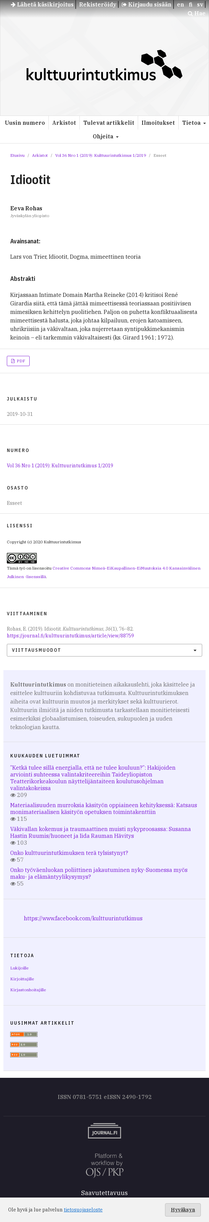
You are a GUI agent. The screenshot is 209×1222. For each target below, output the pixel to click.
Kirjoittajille (22, 978)
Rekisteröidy (97, 4)
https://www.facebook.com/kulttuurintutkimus (83, 918)
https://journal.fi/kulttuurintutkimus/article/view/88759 (70, 636)
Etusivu (17, 155)
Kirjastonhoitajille (28, 989)
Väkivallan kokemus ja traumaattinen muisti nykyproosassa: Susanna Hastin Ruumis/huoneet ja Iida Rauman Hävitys (100, 832)
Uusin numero (25, 122)
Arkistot (64, 122)
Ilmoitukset (158, 122)
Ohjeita (104, 136)
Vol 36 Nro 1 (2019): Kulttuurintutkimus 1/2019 (100, 155)
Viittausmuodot (36, 650)
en (180, 4)
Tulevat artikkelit (108, 122)
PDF (20, 360)
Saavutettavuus (104, 1193)
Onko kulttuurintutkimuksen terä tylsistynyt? (69, 852)
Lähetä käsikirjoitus (42, 4)
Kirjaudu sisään (146, 4)
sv (200, 4)
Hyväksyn (183, 1210)
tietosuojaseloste (83, 1210)
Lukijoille (19, 967)
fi (190, 4)
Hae (197, 13)
